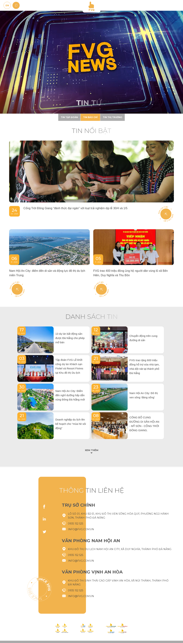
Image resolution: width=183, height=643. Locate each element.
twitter (44, 531)
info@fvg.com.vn (81, 621)
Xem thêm (91, 450)
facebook (44, 506)
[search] (16, 5)
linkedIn (44, 519)
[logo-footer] (61, 628)
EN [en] (7, 5)
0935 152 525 (75, 615)
